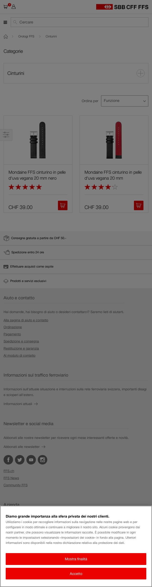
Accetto (76, 574)
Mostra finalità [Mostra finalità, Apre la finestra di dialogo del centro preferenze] (76, 559)
